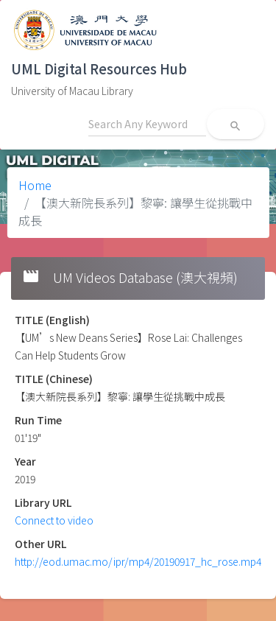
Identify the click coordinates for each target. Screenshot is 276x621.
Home (35, 185)
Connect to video (54, 520)
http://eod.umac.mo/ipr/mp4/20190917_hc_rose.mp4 (138, 561)
